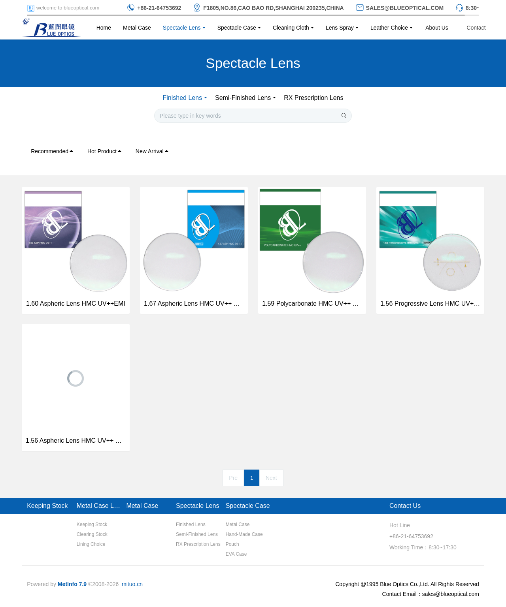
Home (103, 27)
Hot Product (104, 151)
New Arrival (152, 151)
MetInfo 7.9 (72, 584)
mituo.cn (132, 584)
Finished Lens (182, 97)
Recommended (52, 151)
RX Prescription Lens (313, 97)
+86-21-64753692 (411, 536)
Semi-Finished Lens (243, 97)
